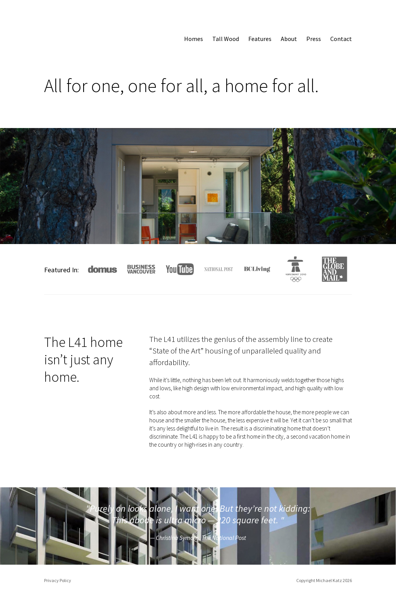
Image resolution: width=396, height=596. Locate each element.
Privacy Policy (57, 580)
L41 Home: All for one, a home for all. (66, 37)
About (289, 39)
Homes (193, 39)
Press (313, 39)
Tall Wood (225, 39)
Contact (341, 39)
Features (259, 39)
